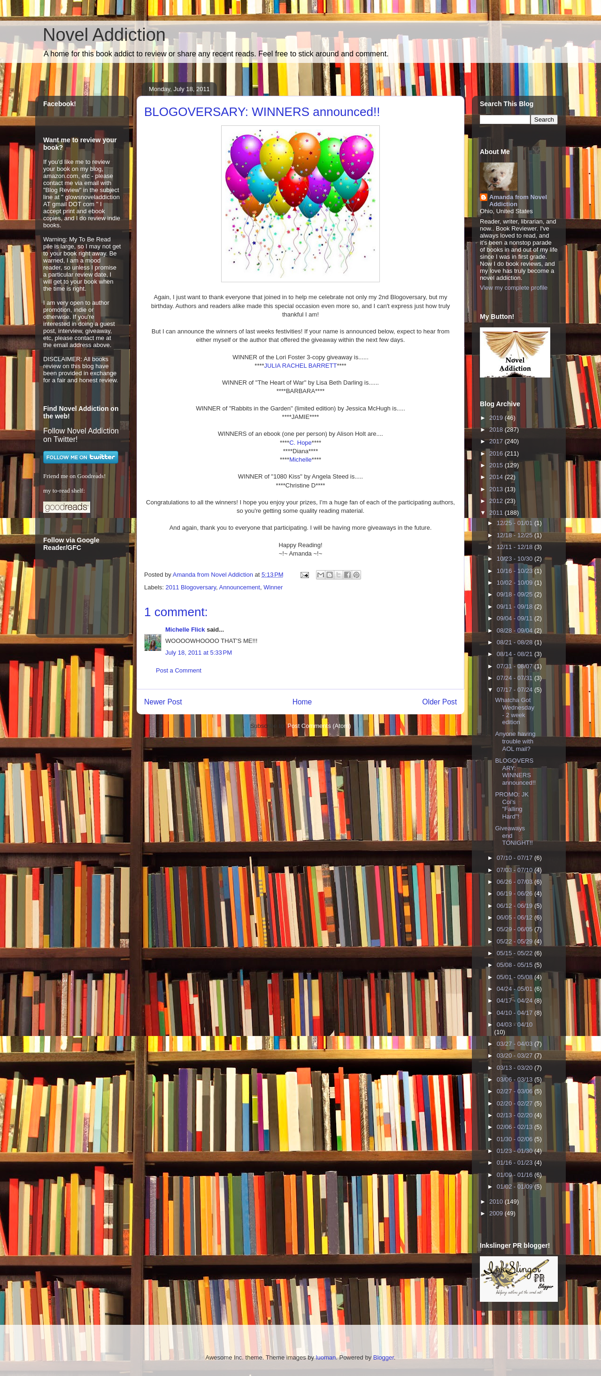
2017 (497, 441)
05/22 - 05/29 (515, 941)
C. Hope (300, 442)
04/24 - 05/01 (515, 988)
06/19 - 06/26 (515, 893)
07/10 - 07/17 (515, 857)
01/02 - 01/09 (515, 1186)
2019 (497, 417)
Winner (273, 587)
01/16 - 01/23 (515, 1162)
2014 (497, 476)
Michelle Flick (185, 629)
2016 (497, 453)
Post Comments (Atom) (319, 725)
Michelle (300, 459)
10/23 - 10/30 (515, 558)
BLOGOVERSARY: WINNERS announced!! (515, 771)
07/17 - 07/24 (515, 689)
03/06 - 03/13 (515, 1079)
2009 (497, 1213)
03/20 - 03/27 (515, 1055)
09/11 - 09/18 (515, 606)
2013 (497, 489)
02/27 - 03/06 (515, 1091)
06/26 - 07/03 (515, 881)
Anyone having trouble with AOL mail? (515, 741)
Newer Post (163, 702)
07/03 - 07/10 (515, 870)
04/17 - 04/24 (515, 1000)
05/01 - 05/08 (515, 977)
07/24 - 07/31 (515, 677)
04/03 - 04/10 (515, 1024)
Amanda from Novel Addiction (518, 200)
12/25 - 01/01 (515, 522)
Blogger (383, 1357)
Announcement (239, 587)
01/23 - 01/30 (515, 1150)
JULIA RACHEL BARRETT (300, 365)
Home (302, 702)
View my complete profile (513, 287)
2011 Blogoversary (191, 587)
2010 (497, 1201)
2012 (497, 500)
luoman (326, 1357)
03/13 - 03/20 (515, 1067)
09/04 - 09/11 (515, 618)
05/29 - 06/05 (515, 929)
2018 (497, 429)
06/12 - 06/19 (515, 905)
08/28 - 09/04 (515, 630)
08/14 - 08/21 (515, 653)
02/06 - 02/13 (515, 1126)
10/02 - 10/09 (515, 582)
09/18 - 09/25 (515, 594)
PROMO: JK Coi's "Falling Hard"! (512, 805)
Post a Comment (178, 670)
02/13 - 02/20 (515, 1115)
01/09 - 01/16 (515, 1174)
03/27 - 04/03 (515, 1043)
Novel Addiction (104, 35)
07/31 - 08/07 (515, 666)
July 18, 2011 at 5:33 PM (198, 652)
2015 (497, 465)
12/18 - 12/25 (515, 535)
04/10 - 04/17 (515, 1012)
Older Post (439, 702)
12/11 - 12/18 (515, 546)
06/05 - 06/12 (515, 917)
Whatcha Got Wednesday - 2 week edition (514, 711)
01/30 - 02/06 (515, 1139)
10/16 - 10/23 (515, 570)
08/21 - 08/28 (515, 642)
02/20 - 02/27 (515, 1103)
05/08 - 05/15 (515, 964)
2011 (497, 512)
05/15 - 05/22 (515, 953)
